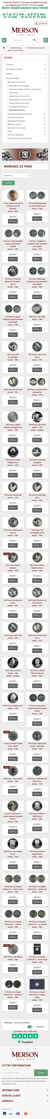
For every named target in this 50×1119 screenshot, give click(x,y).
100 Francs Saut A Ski (13, 635)
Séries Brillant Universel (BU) (20, 100)
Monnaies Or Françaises (19, 86)
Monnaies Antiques (15, 117)
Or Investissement (14, 69)
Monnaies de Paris (17, 110)
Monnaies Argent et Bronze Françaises (25, 89)
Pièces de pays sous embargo (20, 138)
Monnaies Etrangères (16, 121)
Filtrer (8, 183)
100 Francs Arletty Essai (13, 706)
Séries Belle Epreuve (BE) (19, 103)
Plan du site (6, 1109)
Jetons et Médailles (15, 135)
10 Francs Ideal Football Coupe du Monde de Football (12, 243)
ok (41, 1072)
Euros (10, 131)
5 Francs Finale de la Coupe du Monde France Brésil (37, 708)
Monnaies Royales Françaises (20, 114)
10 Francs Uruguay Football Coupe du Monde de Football (13, 319)
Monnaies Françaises (16, 82)
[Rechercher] (25, 40)
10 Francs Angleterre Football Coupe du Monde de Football (37, 243)
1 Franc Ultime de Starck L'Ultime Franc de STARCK (13, 206)
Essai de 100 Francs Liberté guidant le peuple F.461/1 (13, 816)
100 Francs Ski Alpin (37, 317)
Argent (9, 74)
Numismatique (12, 78)
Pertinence (7, 175)
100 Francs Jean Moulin (12, 779)
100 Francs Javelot (12, 671)
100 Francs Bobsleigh (12, 495)
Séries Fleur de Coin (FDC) (19, 96)
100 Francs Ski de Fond (13, 390)
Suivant (41, 1027)
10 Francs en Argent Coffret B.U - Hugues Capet (37, 994)
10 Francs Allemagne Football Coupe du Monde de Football (37, 281)
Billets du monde (14, 124)
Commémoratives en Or (19, 107)
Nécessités (13, 93)
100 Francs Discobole (37, 425)
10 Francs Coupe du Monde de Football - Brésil (13, 281)
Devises (9, 64)
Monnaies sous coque (17, 128)
